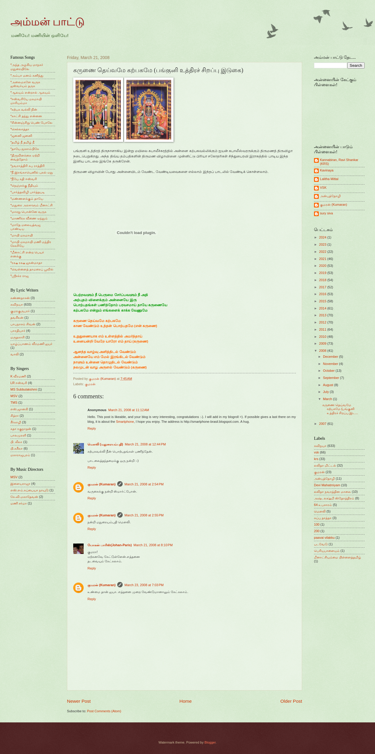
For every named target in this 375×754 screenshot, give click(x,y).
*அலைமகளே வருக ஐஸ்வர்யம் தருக (25, 84)
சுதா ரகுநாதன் (20, 429)
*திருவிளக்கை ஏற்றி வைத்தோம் (25, 157)
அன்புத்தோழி (330, 196)
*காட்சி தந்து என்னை (26, 116)
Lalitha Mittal (329, 179)
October (329, 370)
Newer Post (79, 701)
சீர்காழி (15, 422)
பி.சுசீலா (16, 448)
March (328, 399)
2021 (323, 259)
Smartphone (125, 421)
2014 (323, 308)
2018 (323, 280)
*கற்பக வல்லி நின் (23, 109)
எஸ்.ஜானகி (19, 409)
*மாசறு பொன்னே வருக (28, 211)
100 (316, 524)
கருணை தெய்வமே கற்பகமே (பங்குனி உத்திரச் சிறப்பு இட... (340, 409)
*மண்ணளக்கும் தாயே (26, 198)
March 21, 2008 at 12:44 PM (145, 444)
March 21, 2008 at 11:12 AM (128, 410)
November (331, 364)
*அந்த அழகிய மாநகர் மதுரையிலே (26, 66)
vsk (316, 452)
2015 (323, 301)
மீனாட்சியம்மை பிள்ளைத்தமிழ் (337, 557)
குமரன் (90, 384)
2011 (323, 329)
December (331, 356)
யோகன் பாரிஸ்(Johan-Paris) (110, 545)
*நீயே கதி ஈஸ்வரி (23, 179)
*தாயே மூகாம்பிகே (24, 149)
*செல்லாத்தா (19, 129)
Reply (92, 428)
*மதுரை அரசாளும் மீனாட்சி (31, 205)
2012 (323, 322)
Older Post (291, 701)
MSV (14, 396)
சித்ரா (14, 415)
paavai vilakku (324, 537)
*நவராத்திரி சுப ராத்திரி (27, 166)
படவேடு (321, 544)
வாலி (14, 354)
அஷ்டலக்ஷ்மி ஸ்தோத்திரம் (334, 498)
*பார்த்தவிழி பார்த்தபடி (27, 192)
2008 (323, 350)
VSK (323, 187)
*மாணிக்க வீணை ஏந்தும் (29, 218)
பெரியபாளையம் (327, 550)
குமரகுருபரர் (20, 311)
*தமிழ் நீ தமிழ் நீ (22, 142)
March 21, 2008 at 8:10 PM (153, 545)
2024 (323, 237)
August (328, 385)
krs (316, 459)
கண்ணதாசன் (20, 298)
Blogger (209, 742)
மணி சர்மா (18, 503)
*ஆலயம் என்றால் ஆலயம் (30, 92)
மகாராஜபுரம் (20, 455)
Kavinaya (326, 170)
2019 (323, 273)
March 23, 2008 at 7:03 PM (144, 585)
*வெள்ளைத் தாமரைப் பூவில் (31, 269)
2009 (323, 343)
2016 (323, 294)
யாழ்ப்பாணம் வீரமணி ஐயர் (31, 344)
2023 (323, 244)
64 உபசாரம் (323, 505)
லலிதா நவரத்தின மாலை (332, 491)
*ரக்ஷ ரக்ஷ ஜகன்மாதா (26, 262)
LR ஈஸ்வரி (18, 383)
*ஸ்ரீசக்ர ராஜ (19, 276)
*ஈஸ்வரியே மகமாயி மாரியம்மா (26, 101)
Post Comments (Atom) (104, 711)
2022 (323, 251)
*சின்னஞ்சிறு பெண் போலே (31, 122)
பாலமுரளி (18, 435)
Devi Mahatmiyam (327, 485)
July (326, 392)
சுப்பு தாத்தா (323, 518)
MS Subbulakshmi (23, 389)
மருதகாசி (17, 337)
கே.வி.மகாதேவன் (24, 496)
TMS (13, 402)
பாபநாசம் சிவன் (22, 324)
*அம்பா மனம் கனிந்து (26, 75)
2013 (323, 315)
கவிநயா (16, 304)
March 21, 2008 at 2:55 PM (144, 515)
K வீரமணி (18, 376)
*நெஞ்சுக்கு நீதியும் (24, 185)
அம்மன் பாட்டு (47, 22)
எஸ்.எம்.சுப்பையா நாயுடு (29, 490)
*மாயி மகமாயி (21, 235)
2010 (323, 336)
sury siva (326, 213)
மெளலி (320, 511)
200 (316, 531)
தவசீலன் (17, 317)
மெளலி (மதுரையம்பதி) (105, 444)
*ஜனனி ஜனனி (21, 135)
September (331, 378)
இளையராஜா (20, 483)
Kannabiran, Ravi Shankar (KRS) (339, 161)
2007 (323, 423)
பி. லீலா (16, 442)
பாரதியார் (17, 330)
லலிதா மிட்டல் (325, 465)
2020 (323, 265)
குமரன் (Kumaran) (101, 484)
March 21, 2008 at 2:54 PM (144, 484)
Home (185, 701)
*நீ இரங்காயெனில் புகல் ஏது (31, 172)
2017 (323, 287)
